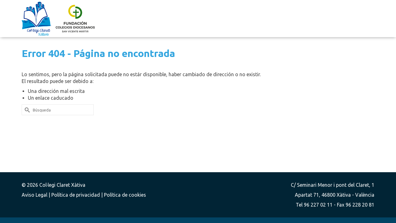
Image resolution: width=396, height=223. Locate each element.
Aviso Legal (35, 195)
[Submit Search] (26, 109)
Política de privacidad (76, 195)
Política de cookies (125, 195)
